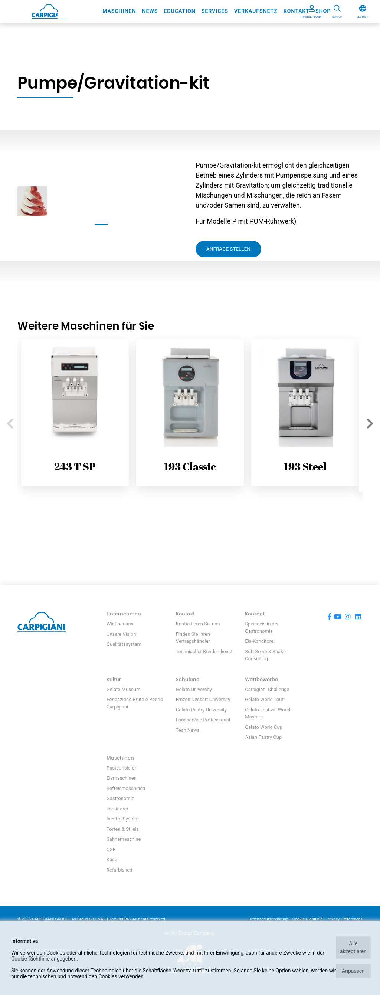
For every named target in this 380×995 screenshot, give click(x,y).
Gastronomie (120, 798)
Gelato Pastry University (201, 710)
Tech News (188, 730)
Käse (112, 859)
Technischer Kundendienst (204, 651)
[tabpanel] (32, 201)
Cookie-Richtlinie (307, 919)
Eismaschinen (122, 778)
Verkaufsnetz (256, 11)
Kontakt (296, 11)
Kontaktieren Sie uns (198, 624)
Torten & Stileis (123, 829)
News (150, 11)
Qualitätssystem (124, 644)
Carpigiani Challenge (267, 689)
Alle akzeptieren (353, 947)
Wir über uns (120, 624)
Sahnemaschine (124, 839)
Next (370, 421)
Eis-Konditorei (260, 641)
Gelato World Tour (264, 699)
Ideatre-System (123, 819)
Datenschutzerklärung (268, 919)
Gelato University (194, 689)
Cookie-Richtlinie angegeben (43, 959)
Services (215, 11)
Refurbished (119, 870)
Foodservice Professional (203, 720)
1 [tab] (101, 224)
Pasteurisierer (121, 768)
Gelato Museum (123, 689)
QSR (111, 849)
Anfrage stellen (228, 249)
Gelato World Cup (263, 727)
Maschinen (119, 11)
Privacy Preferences (345, 919)
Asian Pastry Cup (263, 737)
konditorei (117, 808)
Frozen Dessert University (203, 699)
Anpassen (353, 971)
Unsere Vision (121, 634)
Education (179, 11)
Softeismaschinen (126, 788)
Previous (10, 421)
